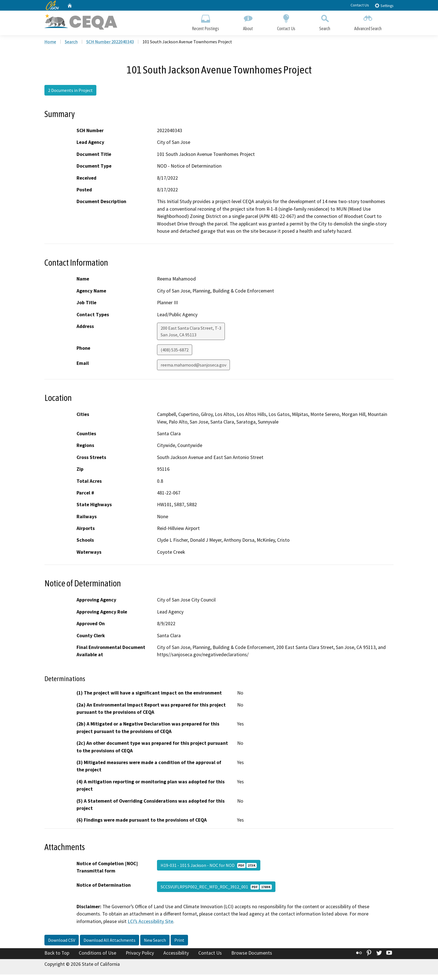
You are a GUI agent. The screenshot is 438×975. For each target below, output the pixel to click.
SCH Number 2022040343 (110, 42)
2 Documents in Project (70, 91)
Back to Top (56, 954)
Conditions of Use (97, 954)
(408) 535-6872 (175, 350)
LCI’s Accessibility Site (150, 922)
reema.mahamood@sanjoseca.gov (193, 365)
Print (179, 941)
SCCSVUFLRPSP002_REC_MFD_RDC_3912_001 (216, 887)
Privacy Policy (140, 954)
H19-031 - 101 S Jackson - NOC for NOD (209, 866)
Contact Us (360, 5)
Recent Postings (205, 21)
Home (50, 42)
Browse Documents (251, 954)
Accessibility (176, 954)
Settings (384, 5)
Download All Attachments (109, 941)
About (248, 21)
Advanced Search (368, 21)
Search (325, 21)
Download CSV (61, 941)
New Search (155, 941)
